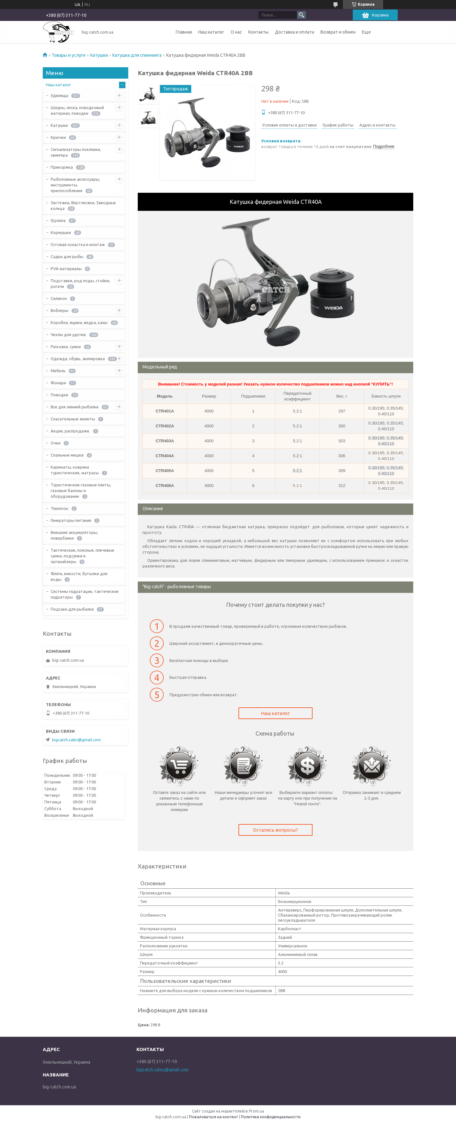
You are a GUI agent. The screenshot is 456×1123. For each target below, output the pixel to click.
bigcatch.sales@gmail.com (76, 739)
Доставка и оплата (294, 32)
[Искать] (301, 15)
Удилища (59, 95)
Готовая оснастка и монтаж (78, 244)
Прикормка (62, 167)
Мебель (58, 370)
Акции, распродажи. (70, 431)
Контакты (258, 32)
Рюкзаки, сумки (66, 346)
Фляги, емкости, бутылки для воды (79, 576)
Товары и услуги (69, 55)
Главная (184, 32)
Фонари (58, 382)
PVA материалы (66, 268)
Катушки (99, 55)
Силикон (59, 298)
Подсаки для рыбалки (72, 609)
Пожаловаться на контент (213, 1117)
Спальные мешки (67, 455)
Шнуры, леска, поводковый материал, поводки (77, 110)
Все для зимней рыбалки (74, 407)
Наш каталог (211, 32)
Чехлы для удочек (68, 334)
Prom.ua (256, 1111)
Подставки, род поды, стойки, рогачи (80, 283)
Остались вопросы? (275, 830)
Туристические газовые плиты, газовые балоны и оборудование (81, 490)
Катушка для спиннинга (137, 55)
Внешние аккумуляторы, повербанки (74, 535)
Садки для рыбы (67, 256)
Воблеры (59, 310)
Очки (55, 443)
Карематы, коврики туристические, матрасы (75, 470)
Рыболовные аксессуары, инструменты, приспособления (75, 185)
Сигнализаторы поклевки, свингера (76, 152)
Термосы (59, 508)
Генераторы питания (71, 520)
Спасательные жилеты (73, 419)
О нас (236, 32)
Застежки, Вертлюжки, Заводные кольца (83, 205)
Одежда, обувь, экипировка (78, 358)
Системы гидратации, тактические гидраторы (85, 594)
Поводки (59, 395)
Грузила (58, 220)
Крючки (58, 137)
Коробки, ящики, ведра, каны (79, 322)
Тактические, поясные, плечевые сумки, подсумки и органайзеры (82, 556)
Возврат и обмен (338, 32)
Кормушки (61, 232)
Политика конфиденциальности (271, 1117)
